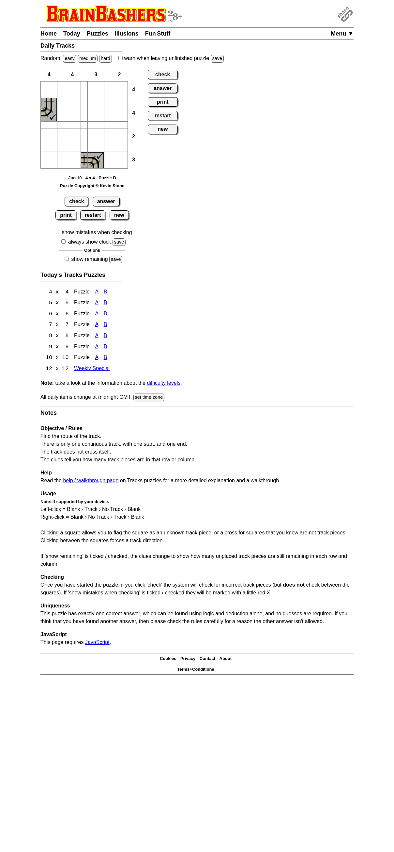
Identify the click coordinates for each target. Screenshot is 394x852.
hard (105, 58)
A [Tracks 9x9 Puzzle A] (96, 348)
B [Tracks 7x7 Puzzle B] (105, 325)
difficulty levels (163, 384)
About (226, 659)
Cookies (168, 659)
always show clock (89, 242)
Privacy (187, 659)
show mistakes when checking (97, 232)
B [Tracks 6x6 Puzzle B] (105, 314)
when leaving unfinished (171, 58)
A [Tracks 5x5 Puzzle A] (96, 303)
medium (87, 58)
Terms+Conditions (195, 670)
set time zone (149, 398)
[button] (49, 90)
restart (93, 215)
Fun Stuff (158, 33)
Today (71, 33)
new (119, 215)
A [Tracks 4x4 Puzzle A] (96, 292)
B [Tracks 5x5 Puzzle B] (105, 303)
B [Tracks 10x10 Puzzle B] (105, 359)
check (76, 201)
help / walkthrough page (90, 481)
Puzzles (97, 33)
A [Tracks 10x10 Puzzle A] (96, 359)
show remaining (89, 259)
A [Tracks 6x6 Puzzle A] (96, 314)
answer (106, 201)
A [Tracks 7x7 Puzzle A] (96, 325)
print (66, 215)
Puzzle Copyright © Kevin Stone (92, 185)
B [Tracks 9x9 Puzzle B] (105, 348)
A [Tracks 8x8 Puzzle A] (96, 336)
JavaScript (97, 643)
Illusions (127, 33)
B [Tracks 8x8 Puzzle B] (105, 336)
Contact (207, 659)
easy (69, 58)
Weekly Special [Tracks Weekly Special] (92, 370)
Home (48, 33)
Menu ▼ (342, 33)
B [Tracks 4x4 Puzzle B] (105, 292)
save (217, 58)
